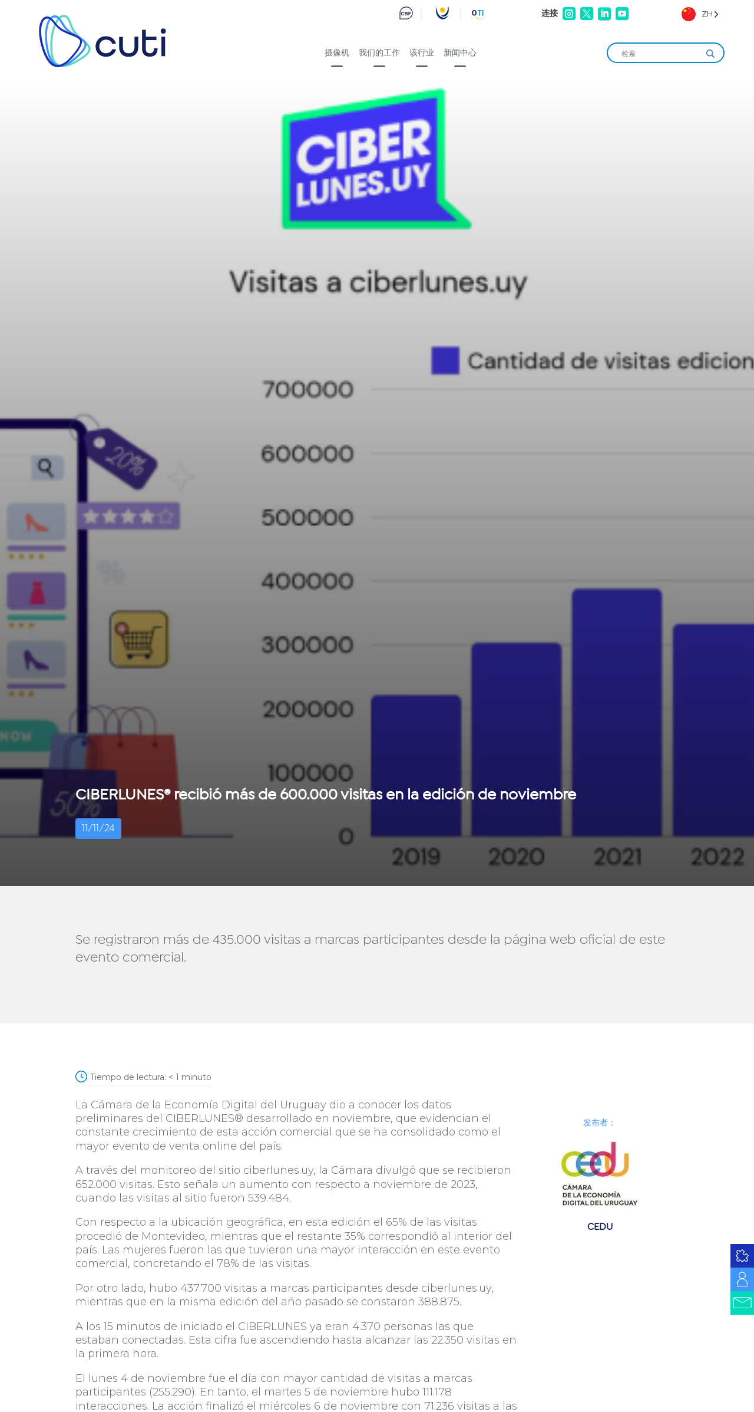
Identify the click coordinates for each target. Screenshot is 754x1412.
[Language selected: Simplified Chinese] (700, 14)
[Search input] (660, 53)
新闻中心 (460, 52)
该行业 (421, 52)
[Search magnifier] (710, 53)
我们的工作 (379, 52)
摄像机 (337, 52)
